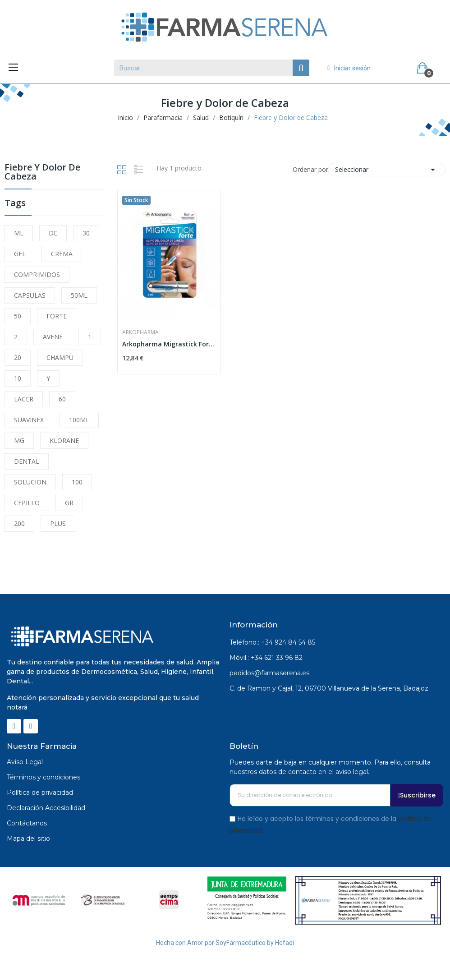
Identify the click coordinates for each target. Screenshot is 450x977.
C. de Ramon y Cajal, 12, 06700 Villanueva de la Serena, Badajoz (329, 688)
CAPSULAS (30, 295)
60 (62, 399)
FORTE (56, 316)
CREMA (62, 253)
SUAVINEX (29, 419)
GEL (20, 253)
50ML (79, 295)
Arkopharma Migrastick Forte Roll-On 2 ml (169, 344)
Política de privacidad (40, 792)
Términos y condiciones (43, 777)
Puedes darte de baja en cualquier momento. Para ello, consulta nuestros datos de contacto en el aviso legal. (330, 767)
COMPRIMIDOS (37, 274)
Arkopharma (140, 332)
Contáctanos (27, 823)
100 (77, 482)
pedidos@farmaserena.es (269, 673)
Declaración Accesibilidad (46, 808)
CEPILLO (27, 502)
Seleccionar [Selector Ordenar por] (386, 169)
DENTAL (26, 461)
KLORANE (64, 440)
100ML (79, 419)
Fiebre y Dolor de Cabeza (42, 172)
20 (17, 357)
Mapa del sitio (28, 838)
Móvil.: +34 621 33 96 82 (266, 658)
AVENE (53, 336)
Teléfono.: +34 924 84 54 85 (272, 642)
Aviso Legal (25, 762)
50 (17, 316)
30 (86, 233)
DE (53, 233)
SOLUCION (30, 482)
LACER (23, 399)
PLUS (58, 523)
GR (69, 502)
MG (19, 440)
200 (19, 523)
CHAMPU (59, 357)
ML (18, 233)
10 (17, 378)
